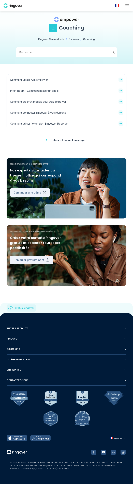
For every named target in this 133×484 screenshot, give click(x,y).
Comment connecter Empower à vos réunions (66, 112)
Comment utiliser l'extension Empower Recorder (66, 123)
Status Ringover (24, 308)
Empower (74, 39)
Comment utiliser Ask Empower (66, 80)
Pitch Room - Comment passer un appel (66, 91)
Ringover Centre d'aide (51, 39)
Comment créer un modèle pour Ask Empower (66, 101)
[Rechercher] (66, 52)
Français (118, 438)
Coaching (89, 39)
